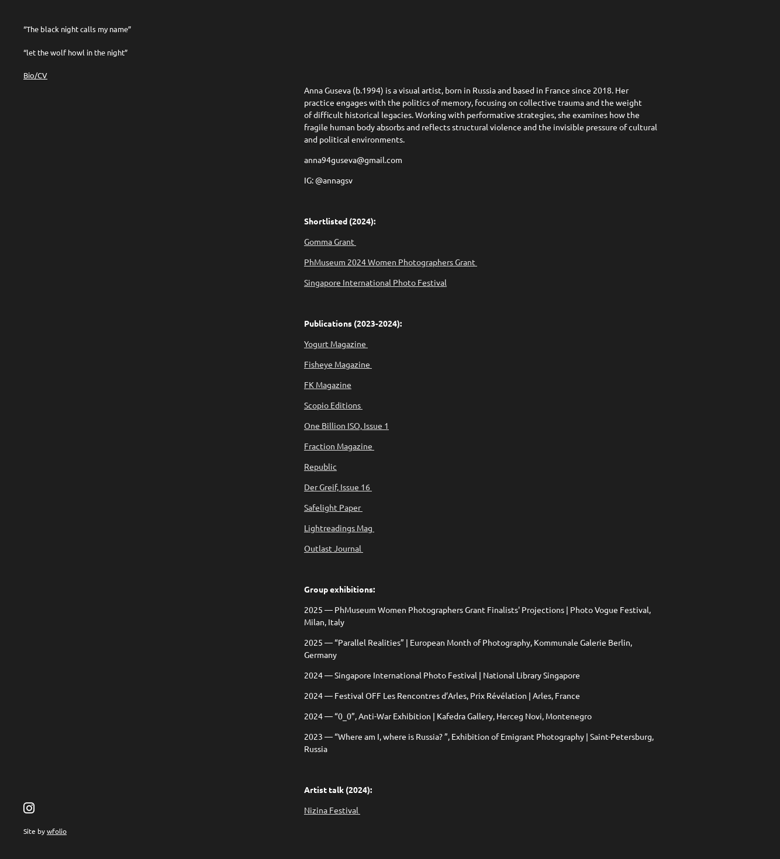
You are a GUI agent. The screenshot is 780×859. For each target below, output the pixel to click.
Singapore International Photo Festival (375, 282)
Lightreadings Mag (339, 527)
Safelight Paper (333, 507)
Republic (320, 466)
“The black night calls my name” (77, 29)
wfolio (57, 831)
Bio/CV (35, 75)
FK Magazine (327, 384)
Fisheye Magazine (338, 364)
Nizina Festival (332, 810)
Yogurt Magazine (336, 343)
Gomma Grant (330, 241)
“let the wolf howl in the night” (75, 52)
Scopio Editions (333, 405)
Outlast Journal (333, 548)
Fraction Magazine (339, 446)
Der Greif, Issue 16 (338, 487)
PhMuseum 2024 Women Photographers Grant (390, 262)
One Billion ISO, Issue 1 (346, 425)
